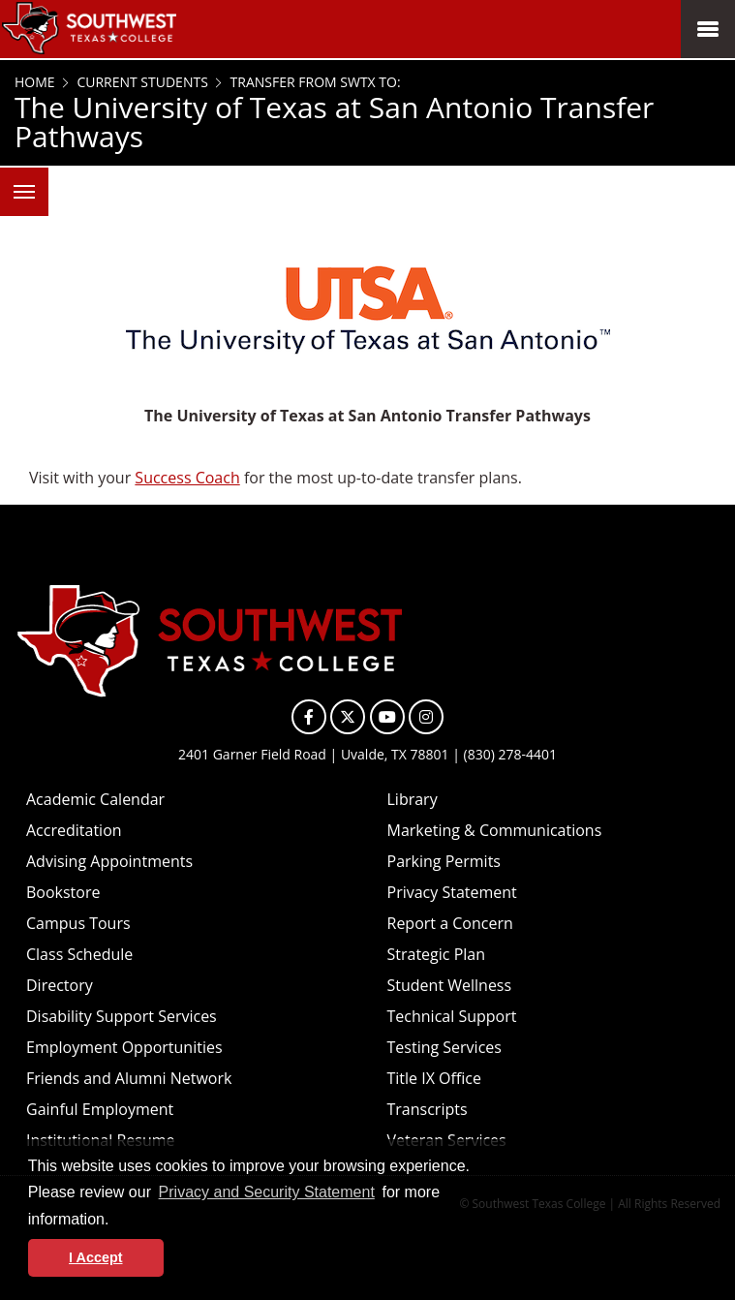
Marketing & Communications (494, 830)
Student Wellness (449, 985)
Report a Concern (450, 923)
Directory (59, 985)
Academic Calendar (95, 799)
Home (35, 82)
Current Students (141, 82)
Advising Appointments (109, 861)
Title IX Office (434, 1078)
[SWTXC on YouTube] (387, 716)
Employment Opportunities (124, 1047)
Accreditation (74, 830)
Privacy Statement (452, 892)
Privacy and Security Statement (267, 1192)
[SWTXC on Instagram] (426, 716)
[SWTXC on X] (347, 716)
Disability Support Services (121, 1016)
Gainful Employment (99, 1109)
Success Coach (187, 477)
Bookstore (63, 892)
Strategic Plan (436, 954)
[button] (116, 1220)
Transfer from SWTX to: (314, 82)
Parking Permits (444, 861)
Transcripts (427, 1109)
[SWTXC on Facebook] (308, 716)
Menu (17, 181)
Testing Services (444, 1047)
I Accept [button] (95, 1257)
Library (412, 799)
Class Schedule (79, 954)
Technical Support (452, 1016)
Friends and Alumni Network (128, 1078)
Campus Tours (78, 923)
